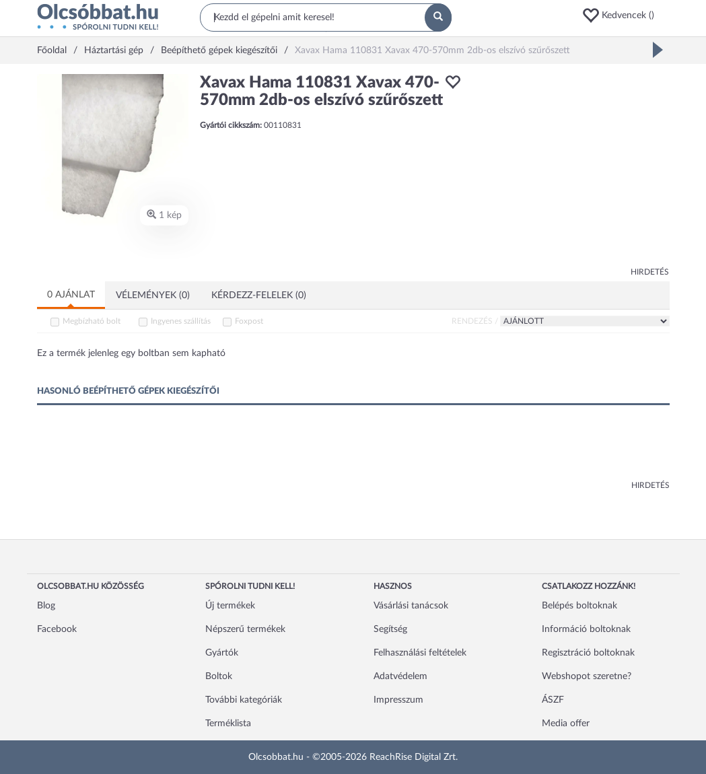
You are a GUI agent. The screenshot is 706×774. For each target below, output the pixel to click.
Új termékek (230, 605)
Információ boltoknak (586, 629)
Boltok (218, 676)
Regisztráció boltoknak (588, 653)
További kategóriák (243, 700)
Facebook (57, 629)
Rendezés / (475, 321)
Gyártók (221, 653)
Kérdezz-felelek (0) (258, 295)
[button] (625, 15)
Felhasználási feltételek (420, 653)
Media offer (566, 723)
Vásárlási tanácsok (411, 605)
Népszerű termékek (245, 629)
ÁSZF (553, 700)
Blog (46, 605)
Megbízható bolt (91, 321)
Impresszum (398, 700)
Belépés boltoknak (579, 605)
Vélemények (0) (153, 295)
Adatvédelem (400, 676)
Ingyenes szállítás (181, 321)
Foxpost (249, 321)
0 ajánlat (71, 295)
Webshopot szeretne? (586, 676)
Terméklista (228, 723)
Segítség (390, 629)
